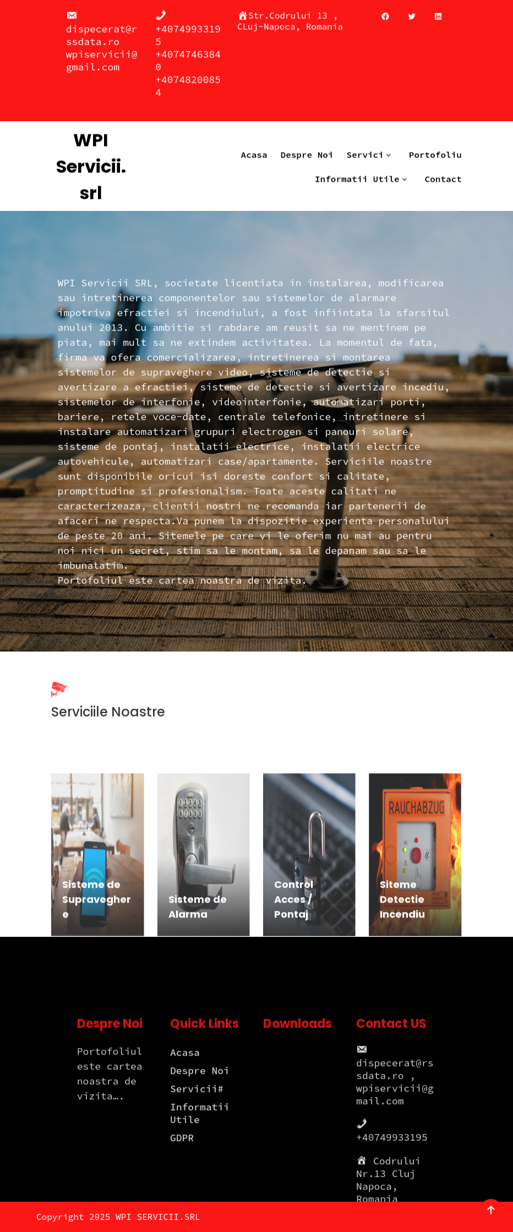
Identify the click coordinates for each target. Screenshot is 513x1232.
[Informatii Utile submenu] (407, 173)
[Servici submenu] (391, 148)
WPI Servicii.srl (91, 160)
